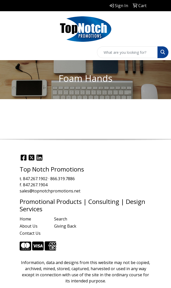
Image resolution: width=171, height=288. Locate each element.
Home (25, 219)
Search (60, 219)
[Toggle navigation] (8, 52)
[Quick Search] (127, 52)
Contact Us (30, 233)
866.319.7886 (62, 178)
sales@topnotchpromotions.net (50, 191)
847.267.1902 (35, 178)
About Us (29, 226)
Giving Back (65, 226)
